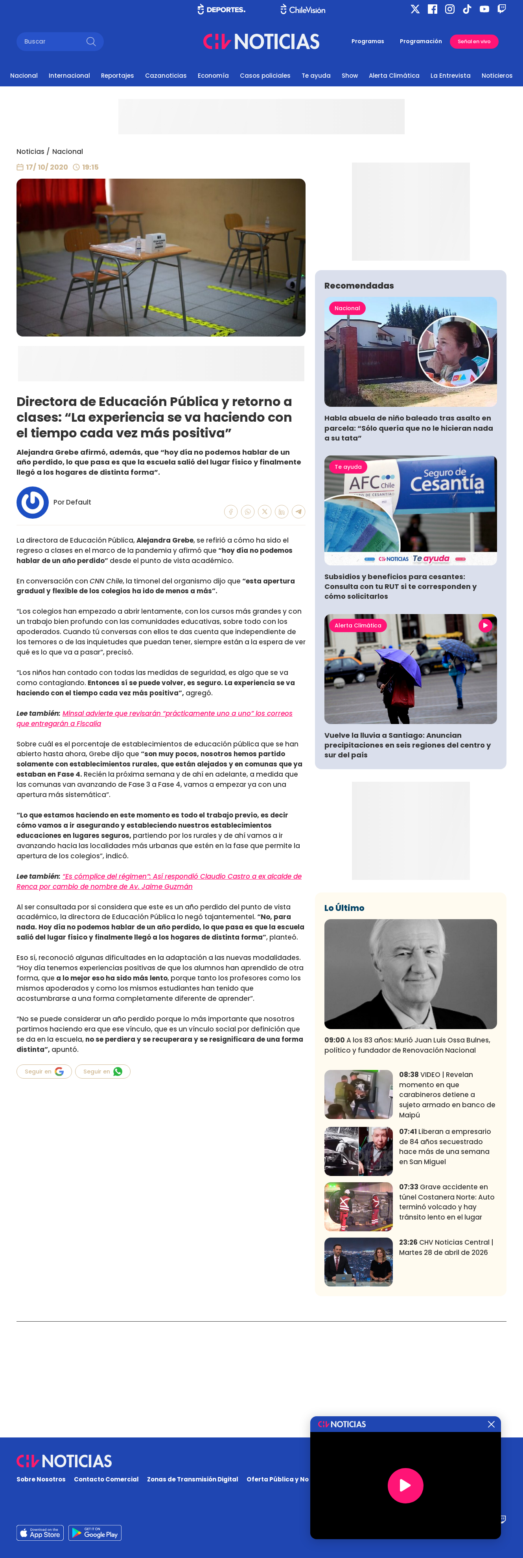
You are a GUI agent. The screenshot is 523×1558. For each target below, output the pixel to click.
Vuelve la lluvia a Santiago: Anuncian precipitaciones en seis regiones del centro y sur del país (407, 861)
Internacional (69, 75)
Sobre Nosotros (41, 1480)
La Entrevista (451, 75)
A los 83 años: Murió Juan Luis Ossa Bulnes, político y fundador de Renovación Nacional (407, 1161)
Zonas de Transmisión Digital (192, 1480)
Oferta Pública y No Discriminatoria (303, 1480)
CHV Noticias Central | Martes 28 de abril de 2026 (446, 1363)
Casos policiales (265, 75)
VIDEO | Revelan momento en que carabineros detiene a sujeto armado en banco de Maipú (447, 1211)
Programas (368, 41)
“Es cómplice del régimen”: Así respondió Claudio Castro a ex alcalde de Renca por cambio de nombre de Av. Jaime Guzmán (159, 881)
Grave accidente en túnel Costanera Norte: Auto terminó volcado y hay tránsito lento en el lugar (447, 1318)
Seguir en (44, 1071)
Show (350, 75)
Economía (213, 75)
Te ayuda (316, 75)
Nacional (24, 75)
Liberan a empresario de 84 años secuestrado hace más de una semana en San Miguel (445, 1263)
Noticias (30, 151)
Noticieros (497, 75)
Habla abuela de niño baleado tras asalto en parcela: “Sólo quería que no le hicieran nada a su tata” (408, 544)
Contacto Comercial (106, 1480)
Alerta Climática (394, 75)
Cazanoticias (166, 75)
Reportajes (117, 75)
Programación (421, 41)
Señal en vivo (474, 41)
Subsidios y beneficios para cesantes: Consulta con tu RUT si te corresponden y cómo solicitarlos (400, 702)
